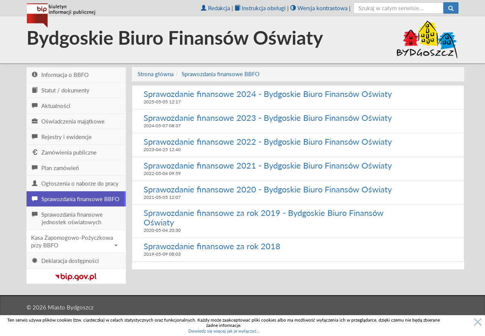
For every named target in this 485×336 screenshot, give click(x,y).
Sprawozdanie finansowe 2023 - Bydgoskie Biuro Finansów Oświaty (268, 118)
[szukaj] (399, 8)
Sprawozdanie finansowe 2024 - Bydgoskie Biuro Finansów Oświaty (268, 94)
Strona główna (156, 73)
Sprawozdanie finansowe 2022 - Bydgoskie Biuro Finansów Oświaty (268, 141)
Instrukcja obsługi (260, 8)
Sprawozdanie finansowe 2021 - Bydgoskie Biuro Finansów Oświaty (268, 165)
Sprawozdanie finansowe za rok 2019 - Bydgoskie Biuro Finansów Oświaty (263, 217)
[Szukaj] (450, 8)
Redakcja (215, 8)
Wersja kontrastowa (318, 8)
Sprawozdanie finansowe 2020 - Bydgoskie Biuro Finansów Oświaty (268, 189)
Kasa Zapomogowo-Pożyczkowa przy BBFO (74, 241)
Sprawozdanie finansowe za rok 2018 (212, 246)
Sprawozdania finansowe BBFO (220, 73)
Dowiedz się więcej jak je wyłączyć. (223, 331)
